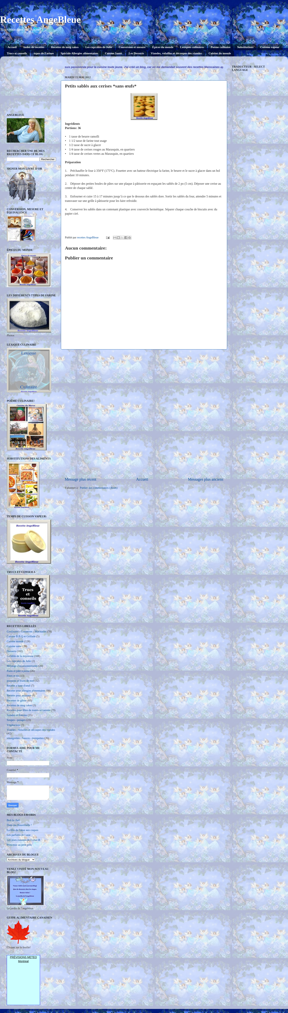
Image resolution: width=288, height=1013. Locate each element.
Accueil (12, 47)
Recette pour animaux (19, 695)
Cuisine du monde (220, 53)
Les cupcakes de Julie (98, 47)
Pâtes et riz (13, 675)
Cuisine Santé (113, 53)
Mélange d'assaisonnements (22, 665)
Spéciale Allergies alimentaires (79, 53)
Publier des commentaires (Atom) (99, 487)
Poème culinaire (221, 47)
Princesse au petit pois (19, 844)
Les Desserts (136, 53)
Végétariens (13, 725)
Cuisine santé (14, 646)
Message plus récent (80, 479)
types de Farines (44, 53)
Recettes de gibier (17, 700)
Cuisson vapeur (269, 47)
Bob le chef (13, 820)
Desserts (11, 651)
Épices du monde (162, 47)
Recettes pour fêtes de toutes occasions (28, 710)
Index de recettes (33, 47)
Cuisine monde (15, 641)
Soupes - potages (16, 720)
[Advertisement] (144, 413)
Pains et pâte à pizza (18, 670)
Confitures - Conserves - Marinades (26, 631)
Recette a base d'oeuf (18, 685)
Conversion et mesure (132, 47)
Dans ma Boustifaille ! (19, 825)
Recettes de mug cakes (65, 47)
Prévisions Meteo (23, 957)
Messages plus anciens (205, 479)
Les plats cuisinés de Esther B (23, 839)
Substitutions (245, 47)
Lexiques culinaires (192, 47)
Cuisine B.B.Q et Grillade (21, 636)
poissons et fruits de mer (20, 680)
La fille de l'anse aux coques (22, 830)
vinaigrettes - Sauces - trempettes (25, 738)
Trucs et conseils (17, 53)
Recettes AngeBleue (40, 19)
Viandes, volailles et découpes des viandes (176, 53)
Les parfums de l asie (18, 834)
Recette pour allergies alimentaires (26, 690)
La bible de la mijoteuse (20, 656)
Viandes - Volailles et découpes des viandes (31, 729)
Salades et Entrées (17, 715)
